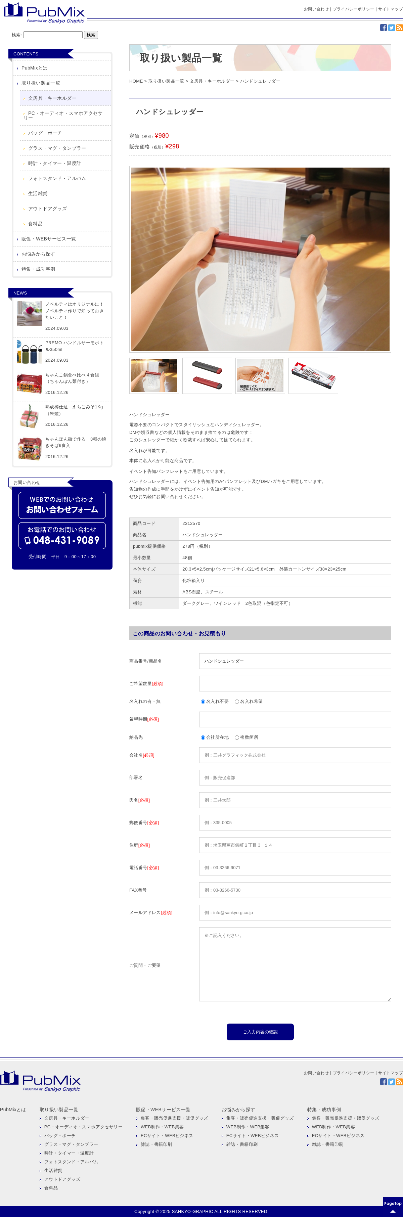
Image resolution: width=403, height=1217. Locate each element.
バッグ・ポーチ (45, 133)
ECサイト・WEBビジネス (167, 1135)
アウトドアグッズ (47, 208)
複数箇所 (246, 737)
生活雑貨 (38, 193)
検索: (17, 34)
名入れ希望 (249, 701)
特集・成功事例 (38, 269)
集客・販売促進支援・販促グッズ (174, 1118)
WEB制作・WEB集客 (162, 1126)
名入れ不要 (215, 701)
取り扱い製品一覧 (40, 83)
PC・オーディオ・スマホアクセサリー (63, 115)
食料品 (35, 223)
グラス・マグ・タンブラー (57, 148)
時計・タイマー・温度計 (54, 163)
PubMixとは (34, 68)
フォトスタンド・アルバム (57, 178)
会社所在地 (215, 737)
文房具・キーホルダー (52, 98)
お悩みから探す (38, 254)
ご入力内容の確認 (260, 1031)
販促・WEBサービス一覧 (48, 238)
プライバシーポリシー (353, 9)
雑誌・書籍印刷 (156, 1144)
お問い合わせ (316, 9)
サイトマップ (390, 9)
